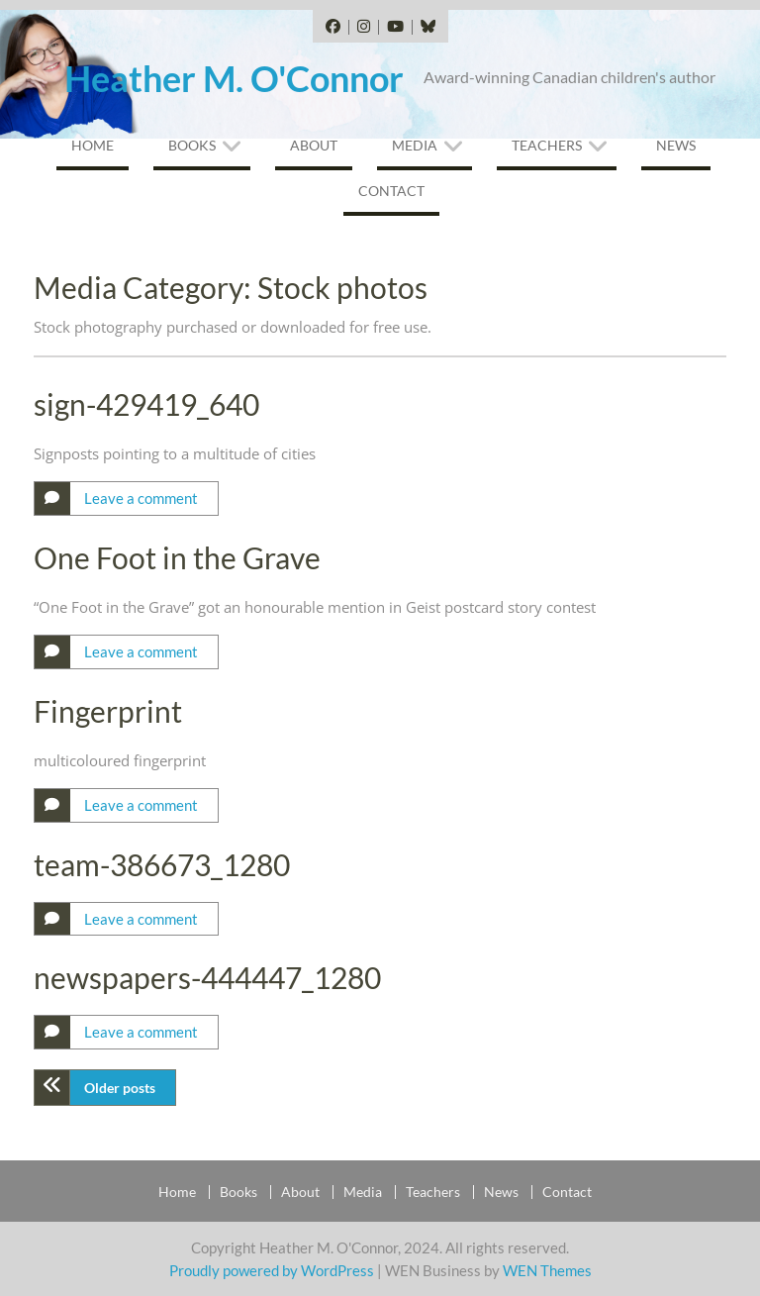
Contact (391, 190)
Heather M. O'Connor (234, 78)
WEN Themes (547, 1270)
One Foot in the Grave (177, 557)
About (313, 145)
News (676, 145)
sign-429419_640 (146, 404)
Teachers (547, 145)
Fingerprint (108, 711)
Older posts (119, 1087)
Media (414, 145)
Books (192, 145)
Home (92, 145)
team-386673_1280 (162, 864)
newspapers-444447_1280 (207, 977)
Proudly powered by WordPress (271, 1270)
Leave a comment (141, 498)
